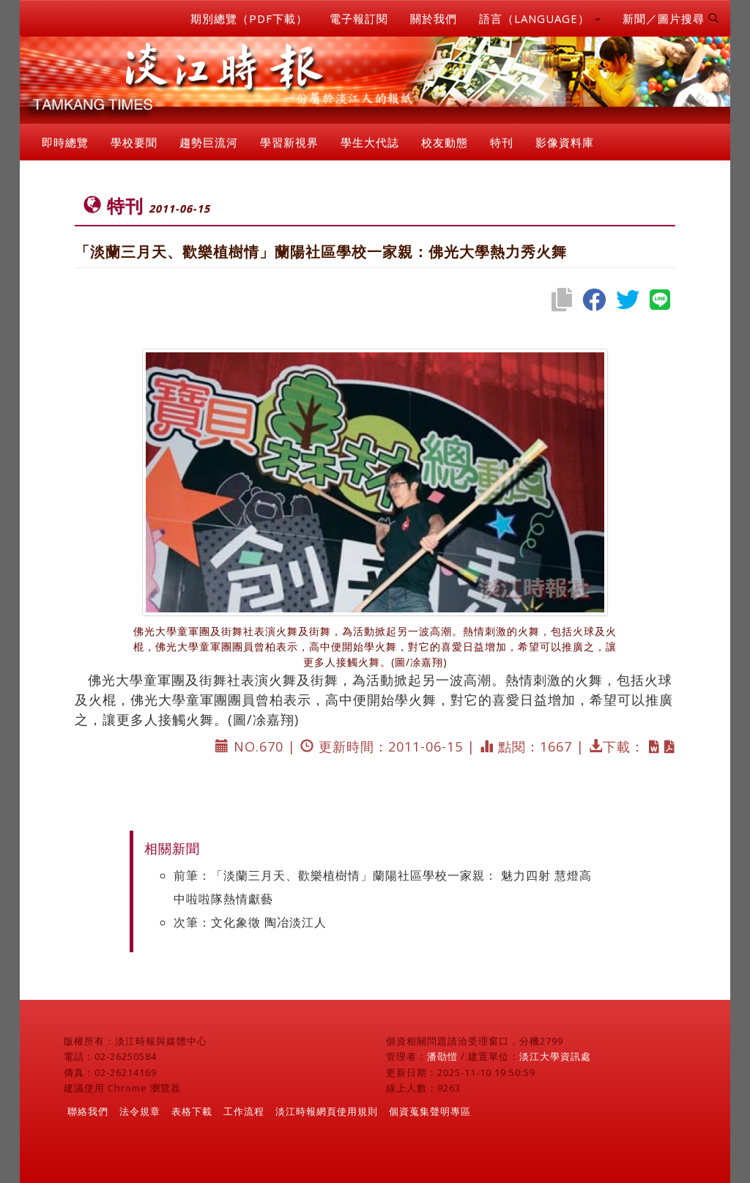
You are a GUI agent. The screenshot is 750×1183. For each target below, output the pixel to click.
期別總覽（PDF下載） (249, 18)
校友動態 (444, 142)
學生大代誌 (370, 142)
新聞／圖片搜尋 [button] (671, 18)
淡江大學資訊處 (555, 1056)
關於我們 (433, 18)
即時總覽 (65, 142)
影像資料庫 (564, 142)
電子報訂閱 (359, 18)
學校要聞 (134, 142)
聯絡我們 (87, 1111)
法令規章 (139, 1111)
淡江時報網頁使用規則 (326, 1111)
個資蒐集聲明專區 (430, 1111)
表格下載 (191, 1111)
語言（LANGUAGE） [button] (540, 18)
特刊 (501, 142)
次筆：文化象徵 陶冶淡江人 (250, 922)
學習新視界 (289, 142)
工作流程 (243, 1111)
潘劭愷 (442, 1056)
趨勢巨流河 (208, 142)
